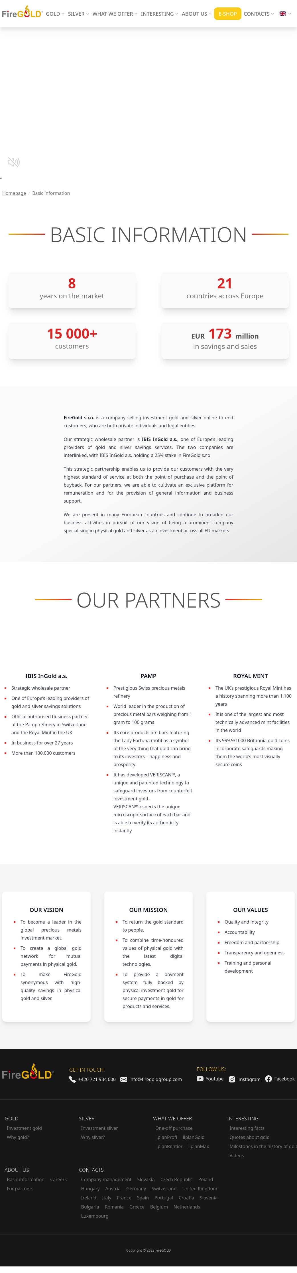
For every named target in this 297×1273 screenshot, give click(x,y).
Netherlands (187, 1207)
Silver (87, 1118)
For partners (20, 1188)
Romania (114, 1207)
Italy (106, 1198)
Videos (237, 1155)
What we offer (172, 1118)
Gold (12, 1118)
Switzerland (164, 1188)
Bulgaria (90, 1207)
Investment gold (24, 1128)
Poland (205, 1179)
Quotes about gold (250, 1137)
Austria (113, 1188)
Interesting (243, 1118)
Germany (136, 1188)
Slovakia (146, 1179)
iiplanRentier (169, 1146)
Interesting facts (247, 1128)
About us (17, 1169)
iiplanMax (198, 1146)
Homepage (14, 193)
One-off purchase (174, 1128)
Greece (137, 1207)
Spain (143, 1198)
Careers (58, 1179)
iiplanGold (193, 1137)
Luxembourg (95, 1216)
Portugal (163, 1198)
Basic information (25, 1179)
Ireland (89, 1198)
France (124, 1198)
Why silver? (93, 1137)
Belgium (159, 1207)
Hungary (90, 1188)
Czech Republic (176, 1179)
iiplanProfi (166, 1137)
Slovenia (208, 1198)
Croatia (186, 1198)
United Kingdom (199, 1188)
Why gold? (18, 1137)
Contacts (91, 1169)
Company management (106, 1179)
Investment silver (99, 1128)
